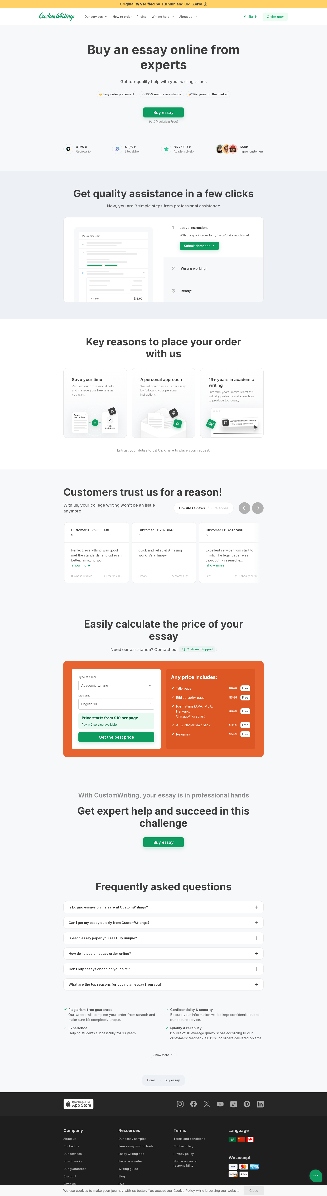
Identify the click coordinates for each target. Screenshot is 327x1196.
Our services (72, 1151)
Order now (275, 17)
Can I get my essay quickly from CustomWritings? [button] (109, 920)
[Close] (254, 1190)
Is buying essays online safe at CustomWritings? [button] (108, 905)
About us (185, 16)
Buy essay (163, 112)
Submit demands (199, 246)
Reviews (69, 1181)
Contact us (71, 1144)
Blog (121, 1174)
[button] (96, 17)
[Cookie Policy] (184, 1190)
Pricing (142, 16)
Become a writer (130, 1159)
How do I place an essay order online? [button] (100, 951)
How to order (122, 16)
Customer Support (197, 647)
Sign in (251, 16)
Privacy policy (184, 1151)
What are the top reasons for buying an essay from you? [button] (115, 982)
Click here (166, 450)
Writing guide (128, 1166)
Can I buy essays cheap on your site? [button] (99, 967)
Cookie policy (183, 1144)
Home (151, 1078)
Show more (163, 1052)
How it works (72, 1159)
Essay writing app (131, 1151)
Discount (69, 1174)
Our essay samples (132, 1136)
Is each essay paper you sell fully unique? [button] (103, 936)
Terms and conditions (189, 1136)
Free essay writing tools (135, 1144)
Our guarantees (74, 1166)
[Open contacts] (315, 1176)
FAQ (121, 1181)
